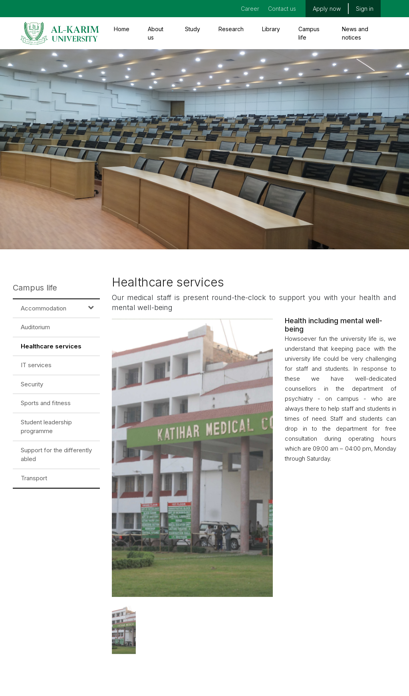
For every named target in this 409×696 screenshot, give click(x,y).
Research (231, 29)
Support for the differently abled (56, 454)
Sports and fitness (46, 403)
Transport (34, 478)
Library (271, 29)
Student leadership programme (46, 426)
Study (192, 29)
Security (32, 384)
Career (250, 8)
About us (155, 33)
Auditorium (35, 327)
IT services (36, 365)
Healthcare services (51, 346)
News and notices (355, 33)
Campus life (309, 33)
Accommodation (43, 308)
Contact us (282, 8)
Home (121, 29)
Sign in (364, 8)
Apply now (327, 8)
